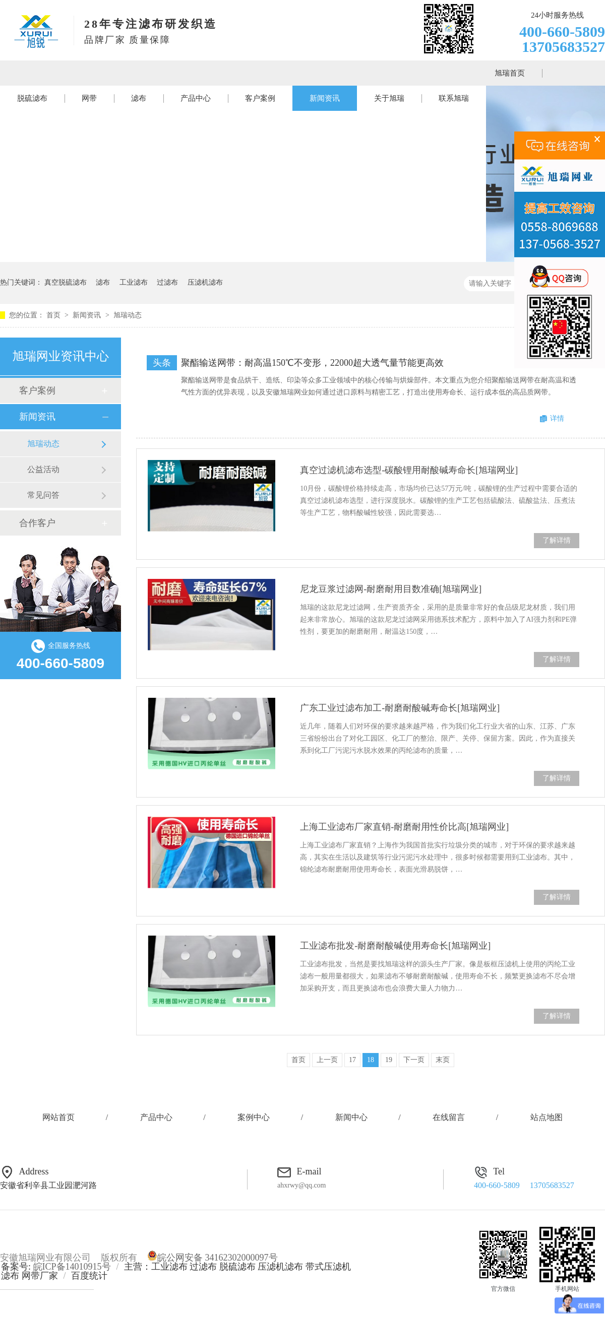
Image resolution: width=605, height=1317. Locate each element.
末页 (443, 1060)
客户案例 (260, 98)
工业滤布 (133, 282)
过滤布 (167, 282)
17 (352, 1060)
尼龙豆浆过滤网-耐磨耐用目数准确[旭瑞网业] (390, 589)
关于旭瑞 (389, 98)
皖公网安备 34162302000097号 (212, 1258)
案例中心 (253, 1117)
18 (370, 1060)
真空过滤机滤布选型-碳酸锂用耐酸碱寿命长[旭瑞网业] (409, 470)
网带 (89, 98)
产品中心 (195, 98)
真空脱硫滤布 (65, 282)
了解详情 (556, 540)
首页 (54, 315)
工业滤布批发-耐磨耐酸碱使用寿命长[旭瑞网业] (395, 946)
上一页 (327, 1060)
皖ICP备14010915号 (72, 1267)
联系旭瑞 (454, 98)
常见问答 (43, 495)
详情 (557, 418)
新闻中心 (351, 1117)
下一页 (414, 1060)
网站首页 (58, 1117)
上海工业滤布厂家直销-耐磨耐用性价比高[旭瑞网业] (404, 827)
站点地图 (546, 1117)
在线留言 (449, 1117)
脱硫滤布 (32, 98)
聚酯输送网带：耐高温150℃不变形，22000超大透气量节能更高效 (312, 363)
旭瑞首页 (510, 73)
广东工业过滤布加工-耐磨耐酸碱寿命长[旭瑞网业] (400, 708)
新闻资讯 (325, 98)
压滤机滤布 (205, 282)
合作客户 (37, 523)
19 (388, 1060)
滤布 (138, 98)
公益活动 (43, 469)
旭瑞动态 (127, 315)
